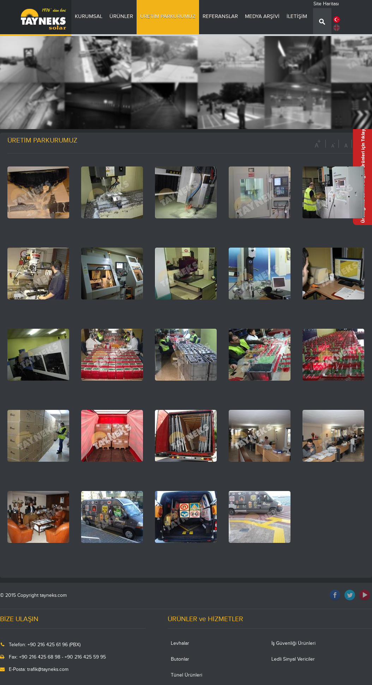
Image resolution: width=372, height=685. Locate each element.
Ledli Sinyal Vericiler (293, 659)
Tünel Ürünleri (186, 675)
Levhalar (180, 643)
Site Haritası (326, 4)
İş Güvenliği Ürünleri (293, 643)
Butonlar (180, 659)
